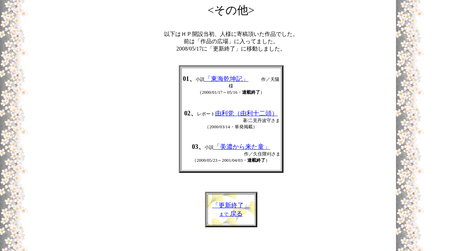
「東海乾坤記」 (227, 78)
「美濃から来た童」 (242, 146)
